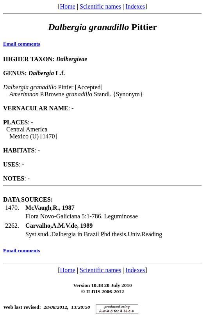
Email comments (21, 44)
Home (67, 6)
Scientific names (100, 6)
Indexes (135, 6)
